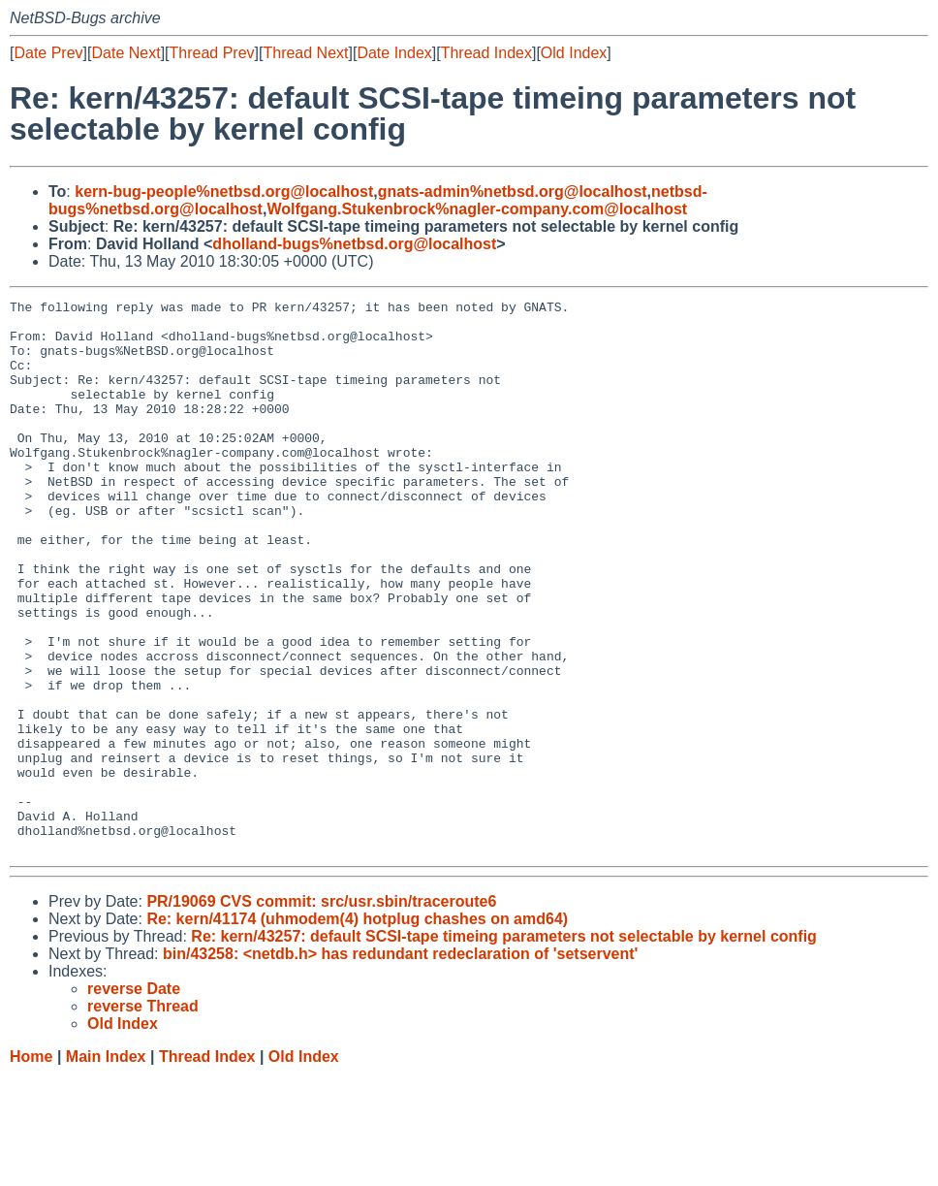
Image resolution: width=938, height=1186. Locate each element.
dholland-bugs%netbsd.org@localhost (354, 244)
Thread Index (486, 53)
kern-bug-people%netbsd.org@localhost (224, 191)
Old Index (574, 53)
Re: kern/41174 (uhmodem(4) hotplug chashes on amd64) (357, 1029)
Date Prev (48, 53)
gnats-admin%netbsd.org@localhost (512, 191)
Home (31, 1167)
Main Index (106, 1167)
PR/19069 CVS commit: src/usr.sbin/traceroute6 (321, 1012)
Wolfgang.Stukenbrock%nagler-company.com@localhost (476, 209)
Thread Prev (212, 53)
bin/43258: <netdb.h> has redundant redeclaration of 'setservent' (400, 1064)
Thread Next (305, 53)
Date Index (394, 53)
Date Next (125, 53)
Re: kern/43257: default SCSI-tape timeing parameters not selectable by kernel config (504, 1047)
